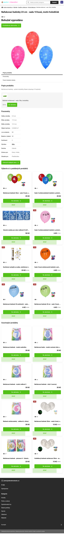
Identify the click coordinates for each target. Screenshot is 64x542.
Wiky (13, 144)
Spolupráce (4, 497)
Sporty (3, 519)
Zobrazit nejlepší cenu (9, 162)
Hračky (3, 506)
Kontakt (3, 533)
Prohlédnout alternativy (10, 25)
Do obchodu (12, 105)
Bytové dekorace (32, 7)
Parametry (6, 76)
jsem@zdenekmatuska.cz (11, 489)
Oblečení (4, 523)
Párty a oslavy (5, 509)
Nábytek (15, 7)
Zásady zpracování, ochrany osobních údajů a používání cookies (30, 539)
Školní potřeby (5, 516)
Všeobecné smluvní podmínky (8, 539)
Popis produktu (7, 73)
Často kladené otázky (9, 80)
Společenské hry (6, 513)
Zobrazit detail (16, 205)
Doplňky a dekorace (22, 7)
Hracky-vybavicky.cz (7, 7)
